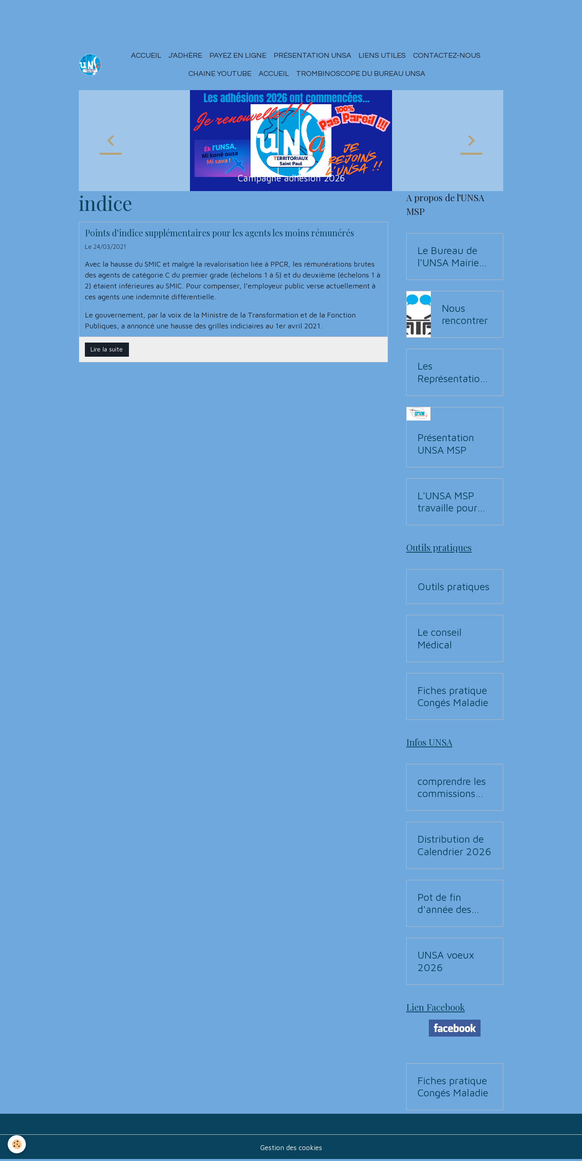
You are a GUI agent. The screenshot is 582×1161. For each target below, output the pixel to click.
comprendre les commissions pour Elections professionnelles (453, 787)
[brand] (90, 64)
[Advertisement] (147, 18)
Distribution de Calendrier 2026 (454, 845)
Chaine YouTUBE (219, 74)
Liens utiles (382, 55)
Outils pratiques (453, 586)
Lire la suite (107, 349)
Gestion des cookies (291, 1148)
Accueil (146, 55)
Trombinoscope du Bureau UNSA (361, 74)
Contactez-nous (447, 55)
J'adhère (185, 55)
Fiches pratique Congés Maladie (453, 696)
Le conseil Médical (440, 638)
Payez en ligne (238, 55)
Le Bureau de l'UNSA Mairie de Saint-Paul (448, 256)
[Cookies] (17, 1144)
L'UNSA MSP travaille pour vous (447, 502)
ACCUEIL (274, 74)
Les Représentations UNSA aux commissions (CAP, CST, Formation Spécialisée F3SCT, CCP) (454, 372)
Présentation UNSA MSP (446, 443)
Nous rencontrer (465, 314)
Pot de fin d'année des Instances (444, 903)
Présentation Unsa (313, 55)
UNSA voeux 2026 (446, 961)
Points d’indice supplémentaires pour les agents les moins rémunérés (219, 232)
